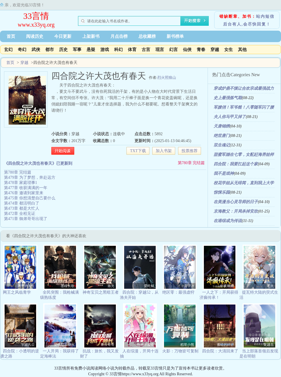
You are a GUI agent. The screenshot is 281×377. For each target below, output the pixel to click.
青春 (201, 49)
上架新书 (90, 36)
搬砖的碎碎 (225, 345)
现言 (159, 49)
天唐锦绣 (222, 126)
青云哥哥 (107, 345)
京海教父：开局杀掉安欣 (236, 211)
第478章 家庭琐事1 (20, 182)
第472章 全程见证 (19, 213)
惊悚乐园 (222, 192)
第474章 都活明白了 (21, 203)
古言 (146, 49)
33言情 (36, 16)
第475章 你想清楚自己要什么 (29, 198)
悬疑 (91, 49)
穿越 (214, 49)
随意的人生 (26, 286)
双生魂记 (222, 145)
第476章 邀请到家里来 (23, 193)
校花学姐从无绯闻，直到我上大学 (244, 183)
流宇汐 (189, 286)
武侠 (36, 49)
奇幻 (22, 49)
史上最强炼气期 (228, 98)
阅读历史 (34, 36)
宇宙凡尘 (28, 345)
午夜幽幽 (227, 286)
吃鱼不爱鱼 (145, 345)
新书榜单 (175, 36)
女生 (228, 49)
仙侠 (187, 49)
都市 (49, 49)
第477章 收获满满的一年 (25, 188)
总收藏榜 (147, 36)
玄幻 (8, 49)
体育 (132, 49)
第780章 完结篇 (191, 163)
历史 (63, 49)
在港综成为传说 (228, 221)
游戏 (104, 49)
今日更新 (62, 36)
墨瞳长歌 (68, 286)
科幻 (118, 49)
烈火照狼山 (166, 77)
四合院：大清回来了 (220, 351)
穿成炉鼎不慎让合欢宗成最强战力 (244, 88)
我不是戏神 (224, 173)
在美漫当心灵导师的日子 (236, 202)
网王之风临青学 (17, 292)
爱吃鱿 (149, 286)
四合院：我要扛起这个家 (236, 164)
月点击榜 (119, 36)
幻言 (173, 49)
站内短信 (265, 16)
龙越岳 (269, 345)
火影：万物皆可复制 (180, 351)
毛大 (270, 286)
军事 (77, 49)
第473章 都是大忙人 (21, 208)
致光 (111, 286)
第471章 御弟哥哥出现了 (25, 219)
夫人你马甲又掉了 (230, 117)
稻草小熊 (187, 345)
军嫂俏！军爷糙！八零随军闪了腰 (244, 107)
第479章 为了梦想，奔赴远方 (29, 177)
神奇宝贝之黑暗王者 (101, 292)
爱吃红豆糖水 (64, 345)
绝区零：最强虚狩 (178, 292)
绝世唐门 (222, 135)
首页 (11, 36)
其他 (242, 49)
